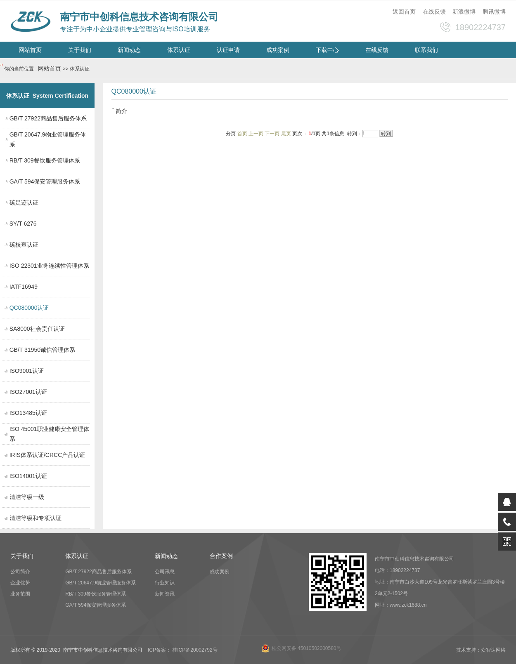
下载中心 (327, 50)
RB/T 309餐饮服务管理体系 (44, 160)
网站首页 (30, 50)
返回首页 (404, 11)
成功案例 (277, 50)
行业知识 (165, 583)
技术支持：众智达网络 (481, 650)
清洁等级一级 (26, 497)
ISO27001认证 (28, 392)
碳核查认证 (23, 244)
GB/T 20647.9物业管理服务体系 (100, 583)
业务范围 (20, 594)
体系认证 (178, 50)
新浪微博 (464, 11)
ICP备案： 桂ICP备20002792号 (183, 650)
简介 (121, 111)
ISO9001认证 (26, 370)
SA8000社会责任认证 (37, 328)
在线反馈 (434, 11)
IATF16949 (23, 286)
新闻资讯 (165, 594)
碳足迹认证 (23, 202)
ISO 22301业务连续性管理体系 (49, 265)
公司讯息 (165, 572)
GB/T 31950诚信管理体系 (42, 349)
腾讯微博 (494, 11)
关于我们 (79, 50)
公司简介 (20, 572)
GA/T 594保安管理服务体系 (44, 181)
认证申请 (228, 50)
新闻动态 (129, 50)
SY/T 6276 (23, 223)
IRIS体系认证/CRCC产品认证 (47, 455)
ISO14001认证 (28, 476)
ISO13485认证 (28, 413)
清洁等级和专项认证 (35, 518)
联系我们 (426, 50)
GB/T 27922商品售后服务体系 (48, 118)
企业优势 (20, 583)
